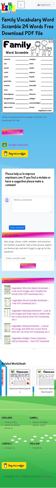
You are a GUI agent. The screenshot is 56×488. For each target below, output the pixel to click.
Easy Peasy (47, 476)
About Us (9, 428)
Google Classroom (15, 145)
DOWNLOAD (13, 132)
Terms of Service (12, 425)
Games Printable (40, 422)
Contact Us (10, 448)
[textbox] (45, 5)
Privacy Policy (11, 422)
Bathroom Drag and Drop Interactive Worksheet (14, 392)
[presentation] (30, 219)
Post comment (17, 227)
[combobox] (45, 5)
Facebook (37, 448)
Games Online (39, 425)
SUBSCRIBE (28, 265)
